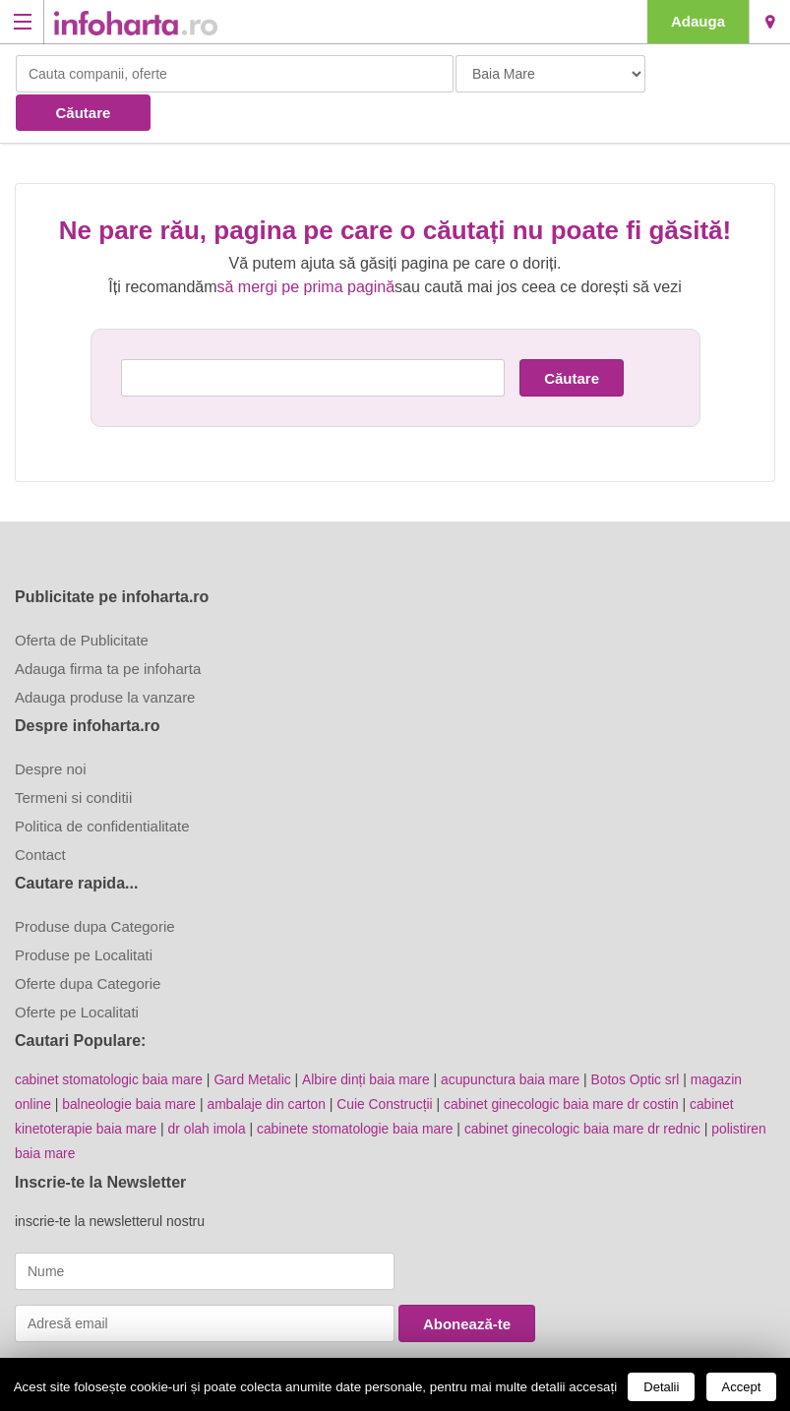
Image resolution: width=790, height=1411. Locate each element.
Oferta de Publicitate (82, 600)
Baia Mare (769, 21)
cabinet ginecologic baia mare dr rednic (590, 1087)
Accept (741, 1387)
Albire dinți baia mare (370, 1040)
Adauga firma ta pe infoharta (108, 629)
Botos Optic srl (643, 1040)
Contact (40, 815)
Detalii (661, 1387)
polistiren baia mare (75, 1111)
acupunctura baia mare (516, 1040)
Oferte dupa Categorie (87, 944)
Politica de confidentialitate (102, 786)
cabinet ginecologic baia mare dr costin (569, 1064)
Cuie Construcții (390, 1064)
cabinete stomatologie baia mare (359, 1087)
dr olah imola (209, 1087)
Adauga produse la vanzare (105, 657)
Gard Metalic (255, 1040)
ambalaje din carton (270, 1064)
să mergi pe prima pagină (306, 247)
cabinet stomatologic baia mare (110, 1040)
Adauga (698, 21)
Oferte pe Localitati (77, 972)
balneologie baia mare (131, 1064)
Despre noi (51, 729)
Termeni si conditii (73, 758)
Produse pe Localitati (83, 915)
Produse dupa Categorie (95, 887)
